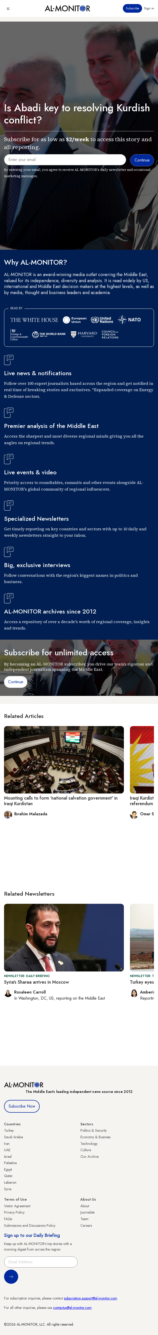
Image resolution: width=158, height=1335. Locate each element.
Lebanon (10, 1182)
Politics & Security (93, 1130)
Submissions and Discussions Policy (29, 1225)
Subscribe (132, 8)
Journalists (87, 1212)
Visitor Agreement (17, 1205)
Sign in (149, 8)
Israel (8, 1156)
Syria (7, 1189)
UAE (7, 1149)
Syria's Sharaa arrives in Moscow (36, 982)
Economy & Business (95, 1137)
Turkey (9, 1130)
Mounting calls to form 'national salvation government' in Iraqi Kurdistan (61, 801)
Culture (85, 1149)
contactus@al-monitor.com (72, 1307)
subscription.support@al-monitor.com (90, 1298)
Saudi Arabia (13, 1137)
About (84, 1205)
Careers (86, 1225)
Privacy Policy (14, 1212)
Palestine (10, 1162)
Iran (7, 1143)
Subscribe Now (22, 1106)
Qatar (8, 1175)
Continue (15, 682)
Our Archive (89, 1156)
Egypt (8, 1169)
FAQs (8, 1218)
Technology (89, 1143)
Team (84, 1218)
